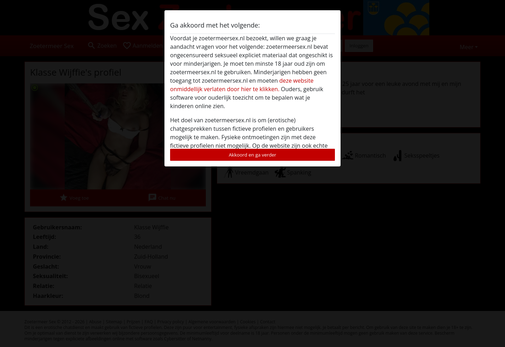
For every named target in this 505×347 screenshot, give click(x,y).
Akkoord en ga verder (252, 155)
